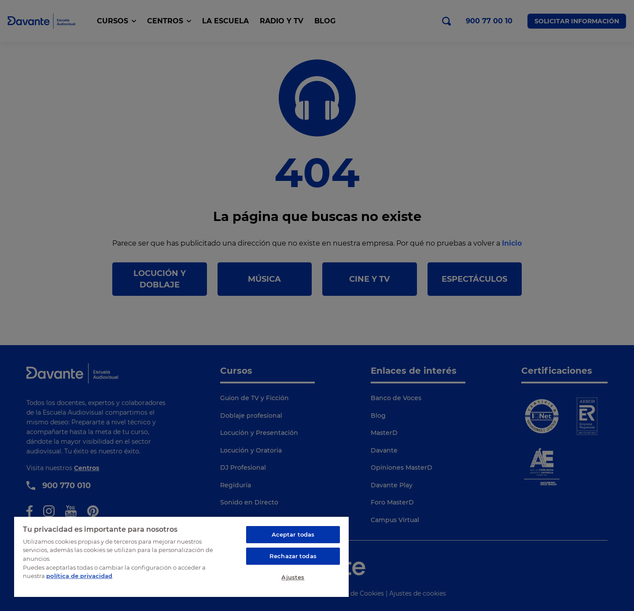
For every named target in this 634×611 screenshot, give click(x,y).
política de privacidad (79, 575)
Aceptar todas (293, 534)
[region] (181, 556)
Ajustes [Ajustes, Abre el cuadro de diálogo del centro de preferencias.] (292, 577)
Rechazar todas (293, 555)
